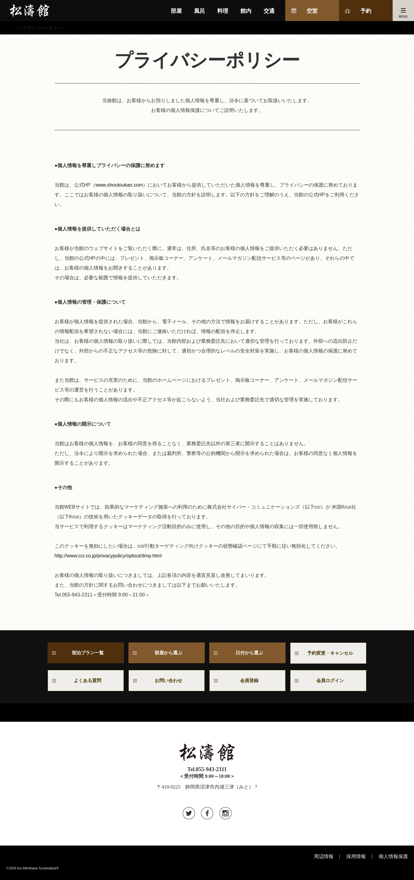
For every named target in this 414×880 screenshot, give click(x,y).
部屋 (176, 11)
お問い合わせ (169, 682)
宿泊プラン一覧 (86, 653)
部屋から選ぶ (166, 653)
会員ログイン (328, 682)
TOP (9, 27)
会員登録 (247, 682)
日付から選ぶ (247, 653)
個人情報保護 (393, 858)
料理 (222, 11)
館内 (245, 11)
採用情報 (356, 858)
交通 (269, 11)
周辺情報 (323, 858)
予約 (365, 11)
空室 (312, 11)
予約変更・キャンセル (328, 653)
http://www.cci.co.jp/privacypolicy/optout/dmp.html (108, 555)
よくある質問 (85, 682)
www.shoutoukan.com (119, 185)
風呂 (199, 11)
